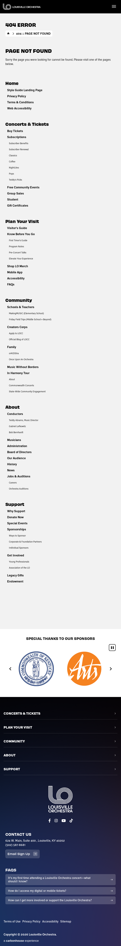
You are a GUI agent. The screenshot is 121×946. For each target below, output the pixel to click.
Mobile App (15, 272)
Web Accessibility (19, 108)
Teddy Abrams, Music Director (23, 420)
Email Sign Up (23, 854)
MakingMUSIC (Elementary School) (26, 313)
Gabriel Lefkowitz (17, 426)
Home (8, 33)
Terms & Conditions (20, 102)
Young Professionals (19, 561)
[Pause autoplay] (112, 647)
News (11, 470)
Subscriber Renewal (19, 149)
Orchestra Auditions (18, 488)
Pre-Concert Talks (17, 252)
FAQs (10, 284)
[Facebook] (49, 821)
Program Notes (16, 246)
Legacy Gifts (15, 575)
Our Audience (16, 458)
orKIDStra (14, 353)
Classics (13, 155)
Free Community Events (23, 187)
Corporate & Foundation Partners (25, 541)
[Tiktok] (71, 821)
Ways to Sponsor (17, 535)
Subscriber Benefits (18, 143)
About (12, 379)
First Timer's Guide (18, 240)
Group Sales (15, 193)
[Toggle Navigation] (113, 6)
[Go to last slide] (10, 668)
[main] (60, 314)
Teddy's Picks (15, 179)
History (12, 464)
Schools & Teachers (20, 307)
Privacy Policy (16, 96)
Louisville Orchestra (22, 7)
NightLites (14, 167)
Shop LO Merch (17, 266)
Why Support (16, 511)
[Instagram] (56, 821)
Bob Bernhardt (16, 432)
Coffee (12, 161)
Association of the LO (19, 567)
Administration (17, 446)
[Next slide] (110, 668)
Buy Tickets (15, 131)
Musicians (14, 440)
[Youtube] (63, 821)
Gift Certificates (17, 205)
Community (18, 300)
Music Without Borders (23, 367)
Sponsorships (16, 529)
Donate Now (15, 517)
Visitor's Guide (17, 228)
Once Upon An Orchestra (21, 359)
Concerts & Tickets (27, 124)
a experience (21, 940)
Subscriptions (16, 137)
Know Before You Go (21, 234)
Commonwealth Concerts (21, 385)
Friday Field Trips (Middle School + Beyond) (30, 319)
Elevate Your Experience (21, 258)
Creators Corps (17, 327)
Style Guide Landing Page (24, 90)
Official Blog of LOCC (19, 339)
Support (14, 504)
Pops (11, 173)
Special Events (17, 523)
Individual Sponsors (18, 547)
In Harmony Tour (18, 373)
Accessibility (15, 278)
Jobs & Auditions (18, 476)
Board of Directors (19, 452)
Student (12, 199)
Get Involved (15, 555)
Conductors (15, 414)
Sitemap (65, 921)
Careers (13, 482)
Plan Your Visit (22, 221)
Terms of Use (12, 921)
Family (11, 347)
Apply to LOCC (16, 333)
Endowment (15, 581)
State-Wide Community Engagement (27, 391)
